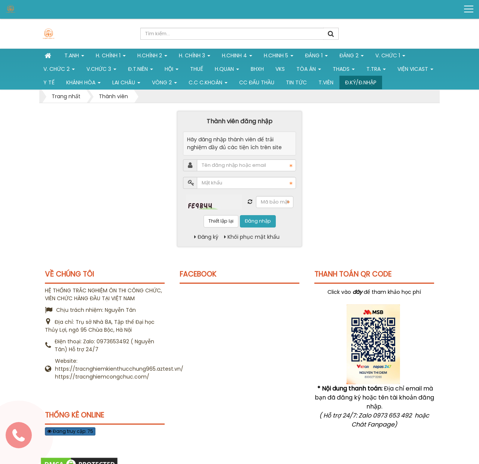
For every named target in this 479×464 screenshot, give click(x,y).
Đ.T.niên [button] (140, 70)
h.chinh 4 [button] (237, 57)
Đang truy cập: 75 (70, 431)
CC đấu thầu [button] (256, 82)
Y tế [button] (49, 82)
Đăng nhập (258, 221)
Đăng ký (206, 237)
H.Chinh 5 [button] (278, 57)
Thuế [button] (196, 69)
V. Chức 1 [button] (390, 57)
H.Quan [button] (227, 70)
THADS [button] (344, 70)
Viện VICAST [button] (415, 70)
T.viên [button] (325, 82)
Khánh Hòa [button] (83, 84)
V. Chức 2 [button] (59, 70)
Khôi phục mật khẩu (252, 237)
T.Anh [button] (74, 57)
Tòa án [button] (308, 70)
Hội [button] (172, 70)
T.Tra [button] (376, 70)
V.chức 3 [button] (101, 70)
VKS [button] (280, 69)
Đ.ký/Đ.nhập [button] (360, 82)
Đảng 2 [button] (351, 57)
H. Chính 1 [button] (111, 57)
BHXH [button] (257, 69)
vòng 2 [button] (164, 84)
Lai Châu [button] (126, 84)
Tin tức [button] (296, 82)
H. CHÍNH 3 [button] (194, 57)
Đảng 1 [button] (316, 57)
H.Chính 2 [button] (152, 57)
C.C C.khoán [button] (208, 84)
